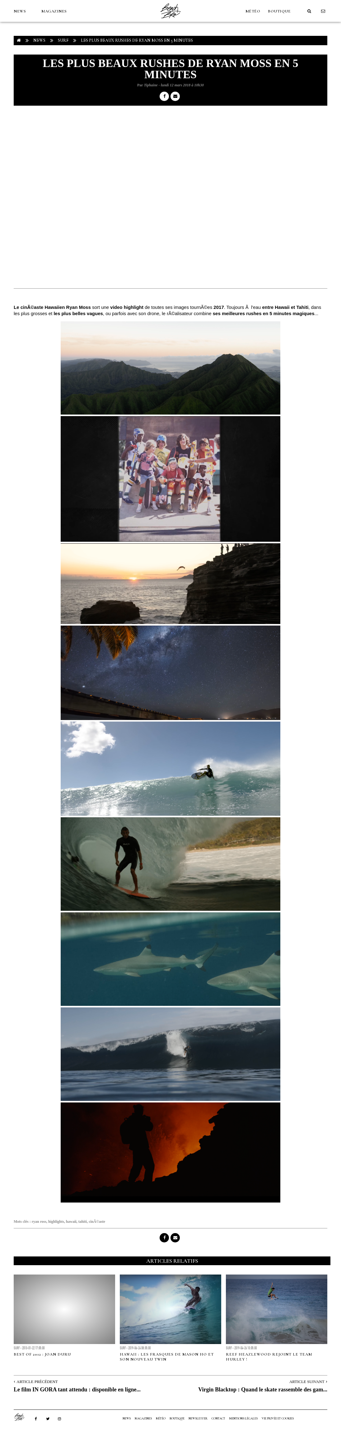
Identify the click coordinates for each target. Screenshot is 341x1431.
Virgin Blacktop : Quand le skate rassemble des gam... (262, 1389)
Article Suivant (307, 1381)
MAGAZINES (54, 11)
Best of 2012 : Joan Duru (42, 1354)
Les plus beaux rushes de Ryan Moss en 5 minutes (137, 40)
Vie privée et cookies (278, 1418)
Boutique (279, 11)
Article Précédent (37, 1381)
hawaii (71, 1221)
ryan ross (39, 1221)
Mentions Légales (243, 1418)
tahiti (82, 1221)
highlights (56, 1221)
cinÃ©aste (97, 1221)
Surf (63, 40)
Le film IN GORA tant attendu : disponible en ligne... (77, 1389)
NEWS (20, 11)
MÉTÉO (252, 11)
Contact (218, 1418)
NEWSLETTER (198, 1418)
